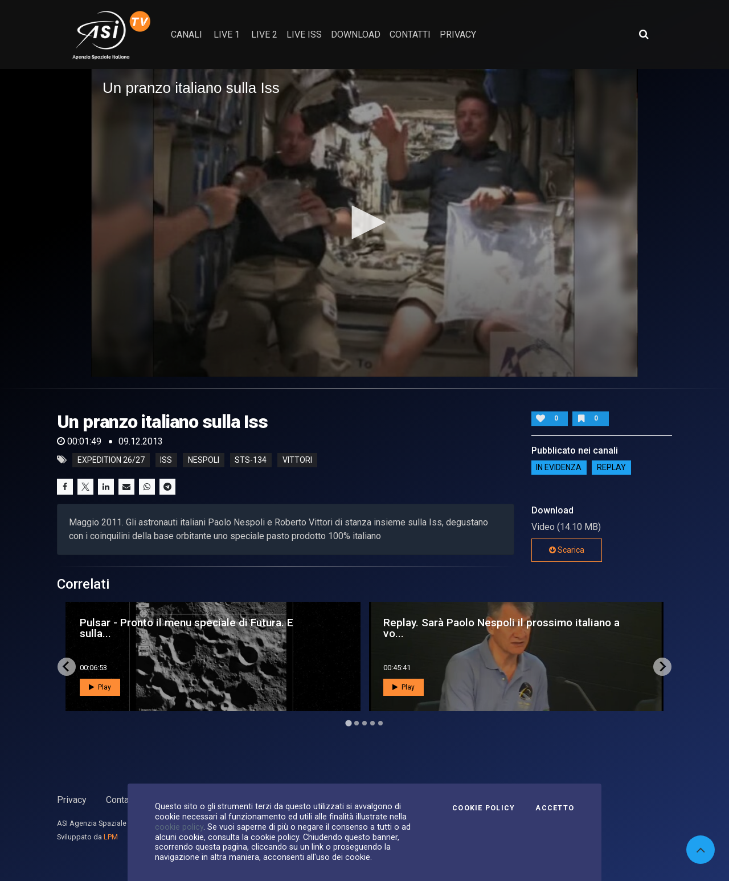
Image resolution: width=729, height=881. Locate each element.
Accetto (554, 808)
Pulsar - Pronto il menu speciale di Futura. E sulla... (186, 628)
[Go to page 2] (356, 723)
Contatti (121, 799)
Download (355, 34)
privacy (458, 34)
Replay (611, 467)
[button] (364, 222)
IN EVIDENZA (558, 467)
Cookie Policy (483, 808)
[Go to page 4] (372, 723)
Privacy (72, 799)
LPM (111, 837)
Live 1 (227, 34)
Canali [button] (186, 34)
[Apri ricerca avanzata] (643, 34)
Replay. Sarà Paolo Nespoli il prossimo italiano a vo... (501, 628)
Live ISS (304, 34)
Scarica (566, 549)
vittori (297, 459)
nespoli (203, 459)
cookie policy (179, 826)
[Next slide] (662, 667)
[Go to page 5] (380, 723)
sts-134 (251, 459)
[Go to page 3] (364, 723)
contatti (410, 34)
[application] (364, 223)
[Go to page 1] (348, 723)
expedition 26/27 (111, 459)
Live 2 (264, 34)
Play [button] (100, 687)
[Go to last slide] (67, 667)
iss (166, 459)
